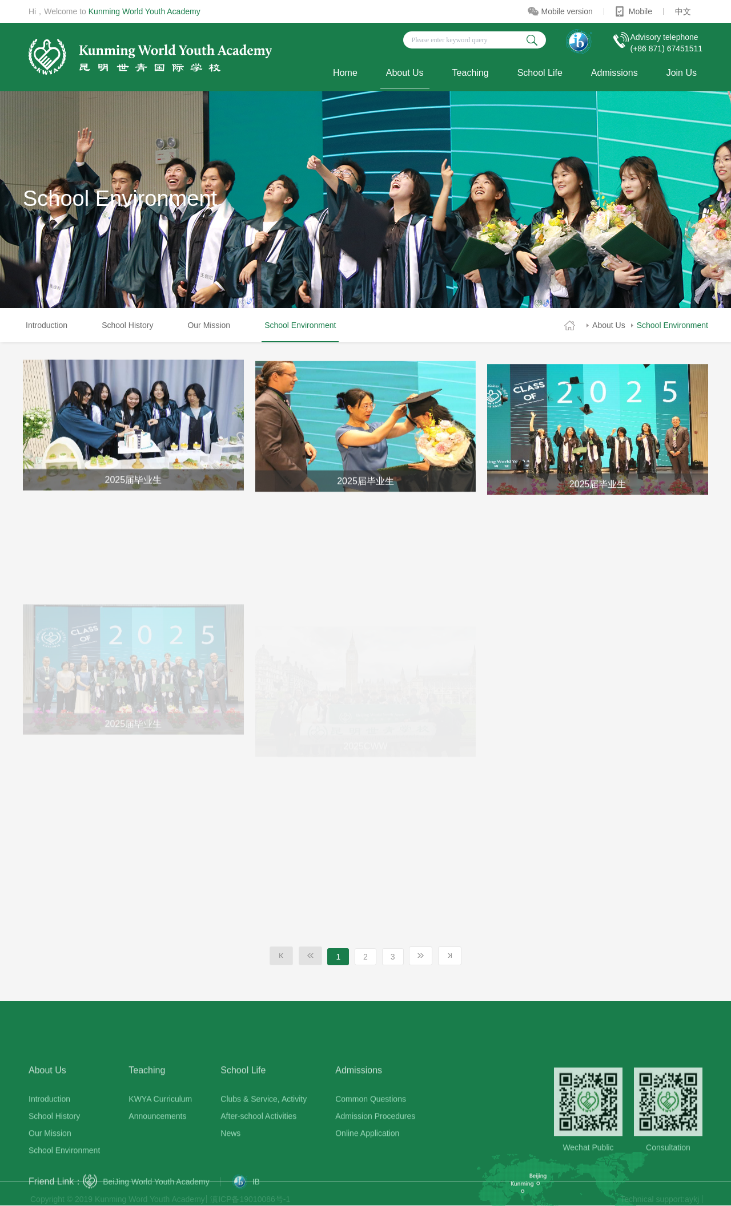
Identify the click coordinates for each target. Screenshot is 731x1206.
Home (345, 73)
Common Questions (370, 1163)
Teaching (470, 73)
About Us (405, 73)
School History (127, 325)
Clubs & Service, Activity (263, 1163)
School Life (540, 73)
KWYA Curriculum (160, 1163)
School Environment (672, 325)
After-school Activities (258, 1180)
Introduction (46, 325)
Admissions (614, 73)
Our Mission (208, 325)
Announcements (157, 1180)
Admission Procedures (375, 1180)
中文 (683, 11)
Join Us (681, 73)
